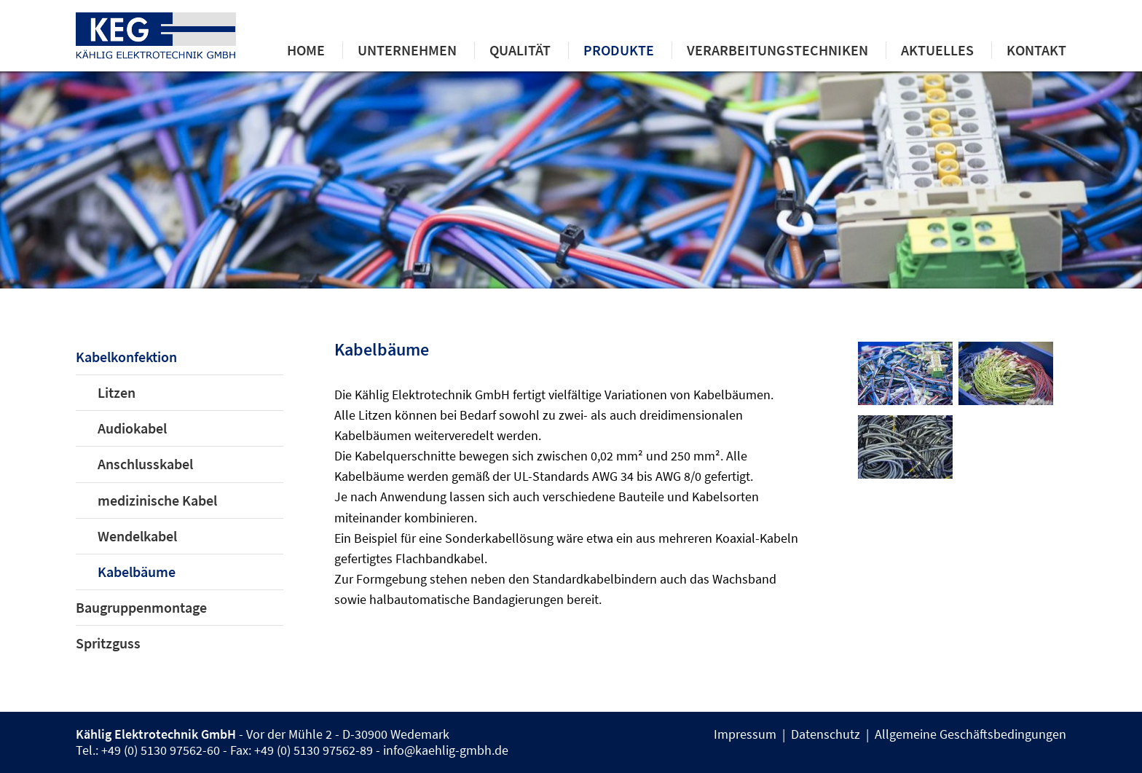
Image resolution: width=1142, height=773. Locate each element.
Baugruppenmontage (141, 607)
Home (306, 50)
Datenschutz (825, 734)
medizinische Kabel (157, 500)
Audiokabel (132, 428)
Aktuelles (937, 50)
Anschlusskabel (145, 464)
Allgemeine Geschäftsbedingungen (970, 734)
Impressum (745, 734)
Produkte (618, 50)
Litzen (116, 392)
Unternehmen (407, 50)
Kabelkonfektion (126, 357)
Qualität (520, 50)
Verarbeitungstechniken (777, 50)
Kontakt (1036, 50)
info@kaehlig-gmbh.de (445, 750)
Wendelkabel (137, 536)
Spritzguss (108, 643)
